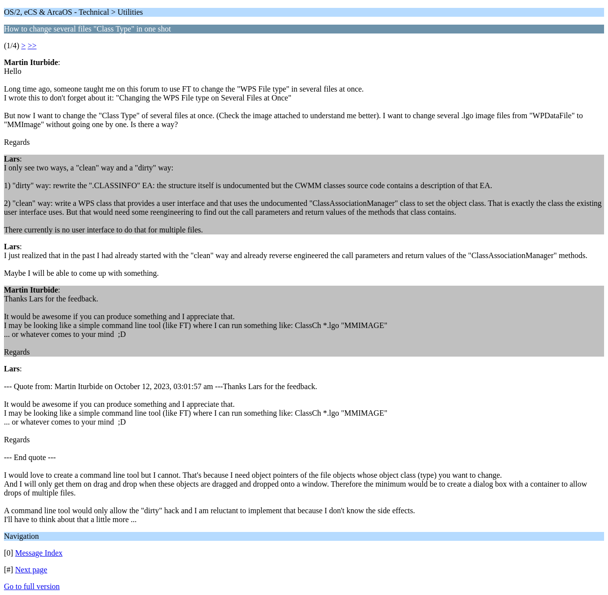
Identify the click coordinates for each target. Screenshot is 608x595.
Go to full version (32, 586)
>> (32, 45)
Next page (31, 569)
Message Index (39, 553)
